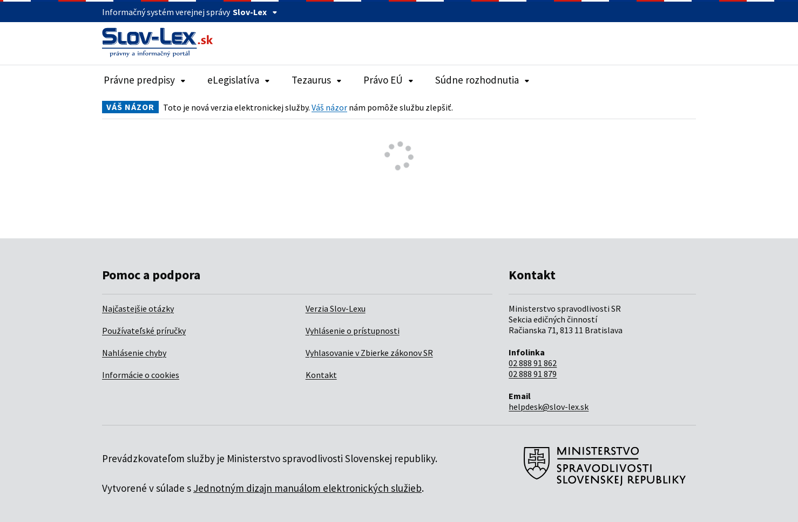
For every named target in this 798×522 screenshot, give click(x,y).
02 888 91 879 (533, 373)
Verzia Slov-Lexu (336, 308)
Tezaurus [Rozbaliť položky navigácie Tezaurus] (317, 79)
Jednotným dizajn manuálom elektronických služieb (307, 488)
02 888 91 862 (533, 363)
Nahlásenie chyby (134, 352)
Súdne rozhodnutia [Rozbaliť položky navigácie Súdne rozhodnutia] (482, 79)
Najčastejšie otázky (138, 308)
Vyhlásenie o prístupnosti (353, 330)
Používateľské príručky (144, 330)
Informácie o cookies (140, 374)
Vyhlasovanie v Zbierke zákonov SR (369, 352)
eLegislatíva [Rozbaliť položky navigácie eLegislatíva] (238, 79)
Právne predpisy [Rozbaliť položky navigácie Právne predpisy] (145, 79)
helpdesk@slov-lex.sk (549, 406)
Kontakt (321, 374)
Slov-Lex (255, 11)
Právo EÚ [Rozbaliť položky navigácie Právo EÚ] (388, 79)
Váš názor (329, 107)
